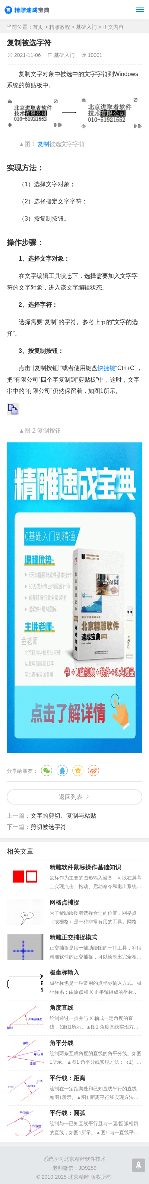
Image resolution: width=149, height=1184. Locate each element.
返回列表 (71, 797)
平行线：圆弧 (67, 1113)
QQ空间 (77, 770)
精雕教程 (59, 27)
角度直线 (61, 1008)
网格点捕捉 (64, 902)
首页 (38, 27)
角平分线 (61, 1043)
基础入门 (86, 27)
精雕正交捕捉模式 (73, 937)
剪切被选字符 (48, 827)
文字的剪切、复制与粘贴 (63, 815)
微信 (46, 770)
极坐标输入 (64, 972)
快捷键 (106, 368)
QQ (62, 770)
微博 (93, 770)
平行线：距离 (67, 1078)
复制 (43, 144)
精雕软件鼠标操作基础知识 (85, 867)
